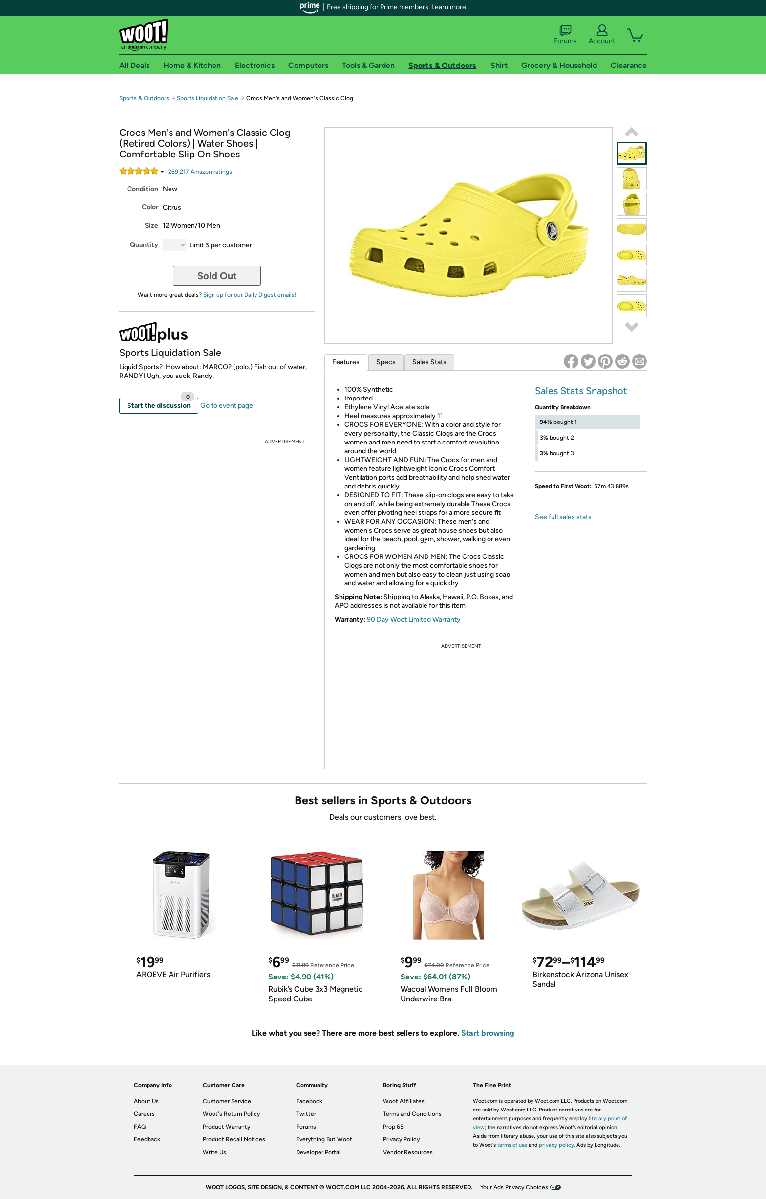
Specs (386, 362)
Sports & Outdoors (144, 98)
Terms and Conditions (412, 1113)
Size (151, 226)
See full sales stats (563, 517)
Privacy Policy (401, 1139)
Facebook (309, 1101)
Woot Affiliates (404, 1101)
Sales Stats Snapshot (581, 391)
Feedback (147, 1139)
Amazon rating (200, 171)
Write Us (214, 1152)
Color (150, 207)
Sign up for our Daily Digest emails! (250, 294)
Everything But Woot (324, 1139)
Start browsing (487, 1033)
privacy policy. (557, 1145)
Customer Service (227, 1101)
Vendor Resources (408, 1152)
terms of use (512, 1145)
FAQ (140, 1126)
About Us (146, 1101)
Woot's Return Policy (231, 1113)
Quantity (144, 245)
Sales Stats (429, 362)
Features (346, 362)
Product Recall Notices (234, 1139)
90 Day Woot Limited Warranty (414, 619)
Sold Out (217, 276)
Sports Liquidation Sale (207, 98)
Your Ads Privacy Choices (514, 1187)
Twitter (306, 1113)
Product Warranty (226, 1126)
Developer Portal (318, 1152)
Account (602, 34)
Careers (144, 1113)
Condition (142, 189)
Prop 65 (393, 1126)
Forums (565, 34)
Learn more (448, 7)
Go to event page (226, 405)
